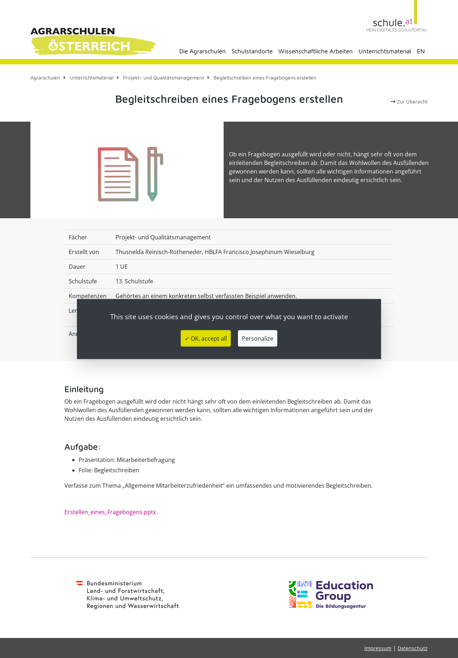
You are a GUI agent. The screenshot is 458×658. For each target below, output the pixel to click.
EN (421, 51)
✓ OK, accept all (206, 338)
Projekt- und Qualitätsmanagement (163, 77)
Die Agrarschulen (202, 51)
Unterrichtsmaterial (385, 51)
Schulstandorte (252, 51)
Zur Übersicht (409, 101)
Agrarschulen (45, 77)
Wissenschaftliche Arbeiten (315, 51)
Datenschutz (413, 648)
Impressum (377, 648)
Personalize (257, 338)
